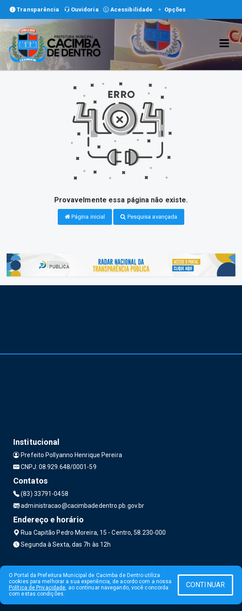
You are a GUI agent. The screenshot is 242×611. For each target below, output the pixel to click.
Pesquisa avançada (148, 216)
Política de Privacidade (37, 588)
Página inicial (85, 216)
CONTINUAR (205, 585)
